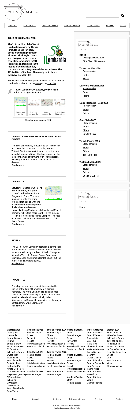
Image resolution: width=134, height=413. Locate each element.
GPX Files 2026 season (94, 61)
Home (82, 207)
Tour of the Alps (94, 360)
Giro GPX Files (89, 133)
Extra (123, 25)
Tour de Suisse (94, 371)
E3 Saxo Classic (14, 349)
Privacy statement (77, 399)
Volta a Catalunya (95, 349)
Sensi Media (75, 408)
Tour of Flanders (15, 360)
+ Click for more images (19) (37, 120)
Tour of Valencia (95, 332)
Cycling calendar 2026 (93, 57)
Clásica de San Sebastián (14, 378)
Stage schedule (90, 123)
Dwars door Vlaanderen (12, 356)
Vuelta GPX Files (91, 175)
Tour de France (50, 25)
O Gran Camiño (94, 357)
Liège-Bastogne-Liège (17, 374)
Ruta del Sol (92, 338)
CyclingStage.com (23, 12)
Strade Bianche (14, 343)
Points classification (36, 346)
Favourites (32, 338)
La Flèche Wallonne (16, 371)
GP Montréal (13, 385)
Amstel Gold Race (15, 368)
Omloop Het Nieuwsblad (12, 334)
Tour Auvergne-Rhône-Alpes (94, 367)
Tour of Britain (94, 377)
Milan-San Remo (114, 335)
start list (51, 83)
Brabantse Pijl (13, 366)
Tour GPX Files (90, 154)
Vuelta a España (72, 25)
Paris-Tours (12, 391)
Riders (86, 78)
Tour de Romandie (95, 363)
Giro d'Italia (30, 25)
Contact (119, 399)
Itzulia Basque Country (93, 353)
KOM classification (36, 343)
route (38, 83)
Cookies (98, 399)
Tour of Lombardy (15, 388)
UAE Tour (91, 340)
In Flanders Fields (15, 352)
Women (110, 25)
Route (85, 74)
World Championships (94, 381)
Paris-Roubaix (13, 363)
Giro (109, 357)
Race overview (89, 71)
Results (30, 340)
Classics (12, 25)
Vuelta (110, 354)
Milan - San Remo (15, 346)
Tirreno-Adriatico (95, 346)
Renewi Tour (93, 374)
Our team (57, 399)
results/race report (35, 80)
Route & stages (34, 332)
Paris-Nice (92, 343)
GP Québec (12, 382)
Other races (93, 25)
